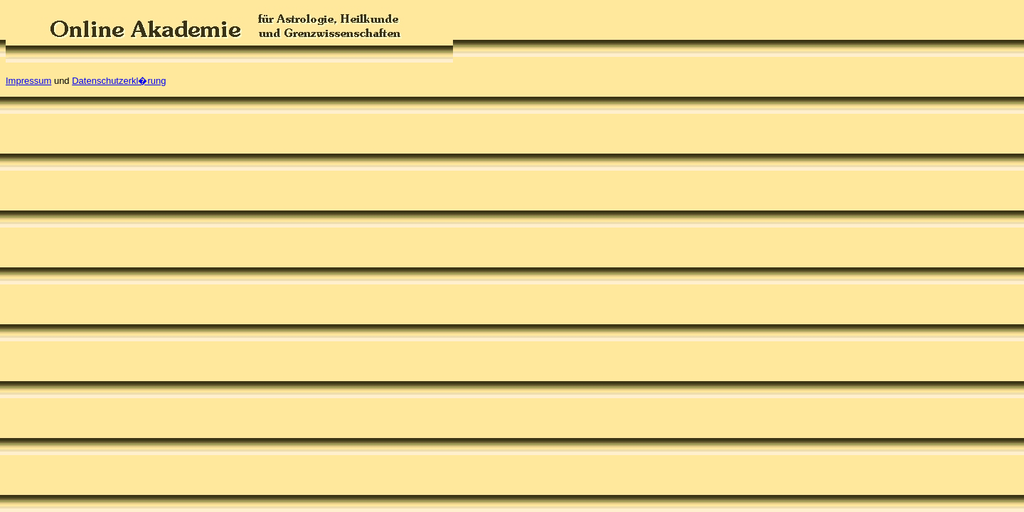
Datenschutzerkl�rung (119, 80)
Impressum (28, 80)
